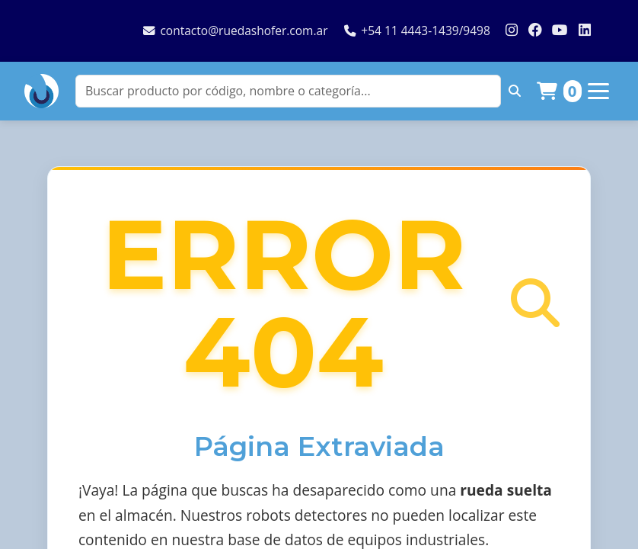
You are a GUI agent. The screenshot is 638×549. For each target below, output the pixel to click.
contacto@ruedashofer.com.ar (235, 30)
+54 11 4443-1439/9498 (417, 30)
